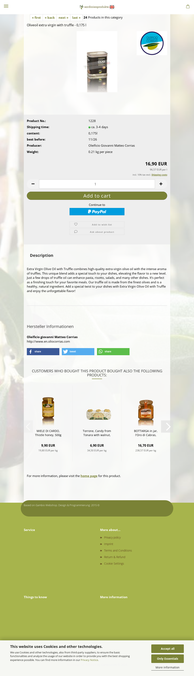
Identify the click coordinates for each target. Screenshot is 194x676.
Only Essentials (167, 659)
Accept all (167, 649)
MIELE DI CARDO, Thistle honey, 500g (48, 433)
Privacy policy (112, 537)
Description (41, 255)
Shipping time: (38, 127)
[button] (33, 184)
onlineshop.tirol (109, 505)
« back (50, 17)
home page (89, 476)
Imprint (108, 544)
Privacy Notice (89, 660)
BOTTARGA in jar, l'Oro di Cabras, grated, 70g (146, 433)
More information (168, 667)
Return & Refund (114, 557)
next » (63, 17)
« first (36, 17)
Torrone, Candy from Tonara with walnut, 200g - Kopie (97, 433)
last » (76, 17)
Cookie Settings (114, 563)
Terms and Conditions (118, 550)
